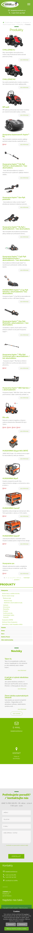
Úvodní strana (9, 22)
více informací (21, 669)
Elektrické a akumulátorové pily (13, 602)
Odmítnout (22, 924)
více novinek (16, 713)
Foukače (5, 611)
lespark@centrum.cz (18, 10)
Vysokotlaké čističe (8, 615)
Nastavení (11, 924)
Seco (2, 634)
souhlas (26, 914)
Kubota (3, 627)
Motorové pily (8, 600)
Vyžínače (5, 605)
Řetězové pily (7, 598)
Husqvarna (26, 22)
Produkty (18, 22)
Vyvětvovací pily (8, 613)
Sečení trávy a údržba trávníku (11, 593)
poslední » (17, 579)
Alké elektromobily (7, 640)
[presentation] (16, 850)
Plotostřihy (20, 24)
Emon (3, 630)
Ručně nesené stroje (9, 24)
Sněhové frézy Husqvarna (9, 622)
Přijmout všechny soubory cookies (16, 928)
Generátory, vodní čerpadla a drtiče (12, 624)
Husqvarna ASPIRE (7, 620)
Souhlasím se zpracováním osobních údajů (17, 845)
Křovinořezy (6, 607)
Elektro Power (5, 637)
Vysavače (6, 617)
